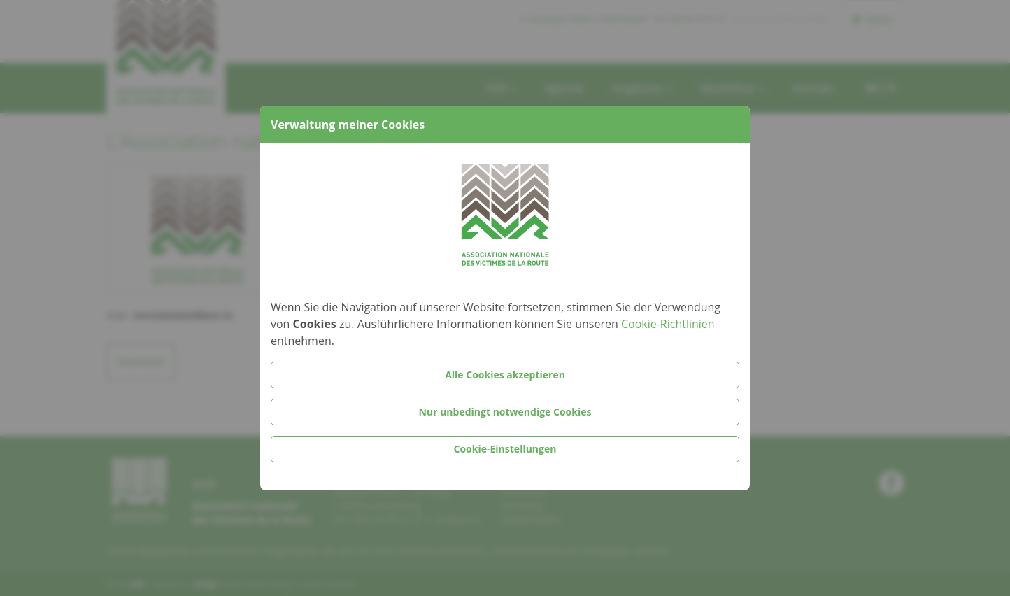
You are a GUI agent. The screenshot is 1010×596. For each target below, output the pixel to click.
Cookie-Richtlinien (668, 324)
